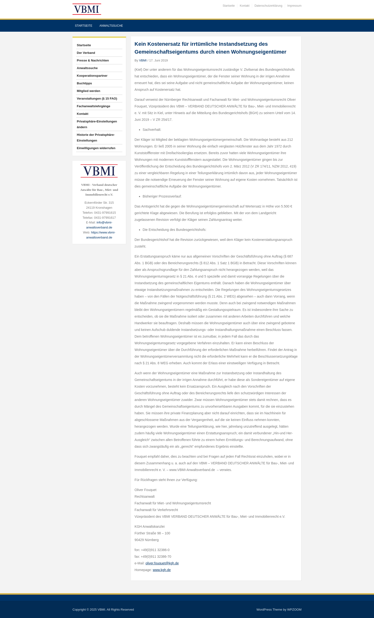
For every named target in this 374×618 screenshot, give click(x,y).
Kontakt (244, 5)
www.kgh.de (162, 570)
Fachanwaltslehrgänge (93, 106)
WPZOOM (294, 609)
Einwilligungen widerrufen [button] (96, 148)
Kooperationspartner (92, 75)
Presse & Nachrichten (93, 60)
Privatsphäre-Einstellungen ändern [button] (97, 124)
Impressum (294, 5)
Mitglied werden (88, 91)
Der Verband (86, 53)
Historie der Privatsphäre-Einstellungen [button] (96, 137)
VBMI (143, 60)
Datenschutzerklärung (268, 5)
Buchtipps (84, 83)
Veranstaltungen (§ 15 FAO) (97, 98)
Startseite (229, 5)
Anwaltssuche (111, 25)
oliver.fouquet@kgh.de (162, 563)
